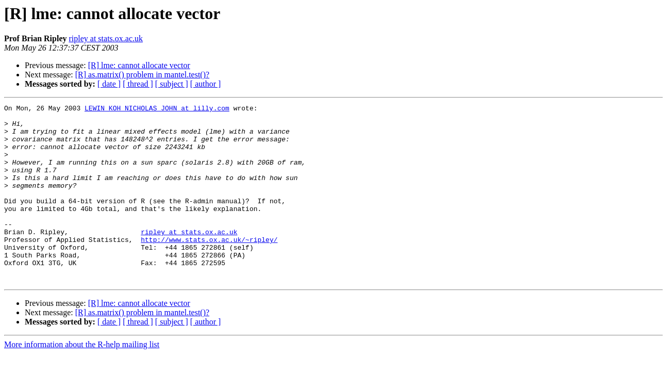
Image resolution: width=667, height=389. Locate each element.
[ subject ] (171, 83)
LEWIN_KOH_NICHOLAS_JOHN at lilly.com (157, 109)
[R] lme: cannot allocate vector (139, 65)
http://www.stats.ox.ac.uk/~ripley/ (209, 267)
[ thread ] (138, 83)
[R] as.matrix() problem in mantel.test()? (142, 74)
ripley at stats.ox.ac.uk (106, 38)
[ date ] (109, 83)
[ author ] (205, 83)
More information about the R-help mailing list (81, 380)
